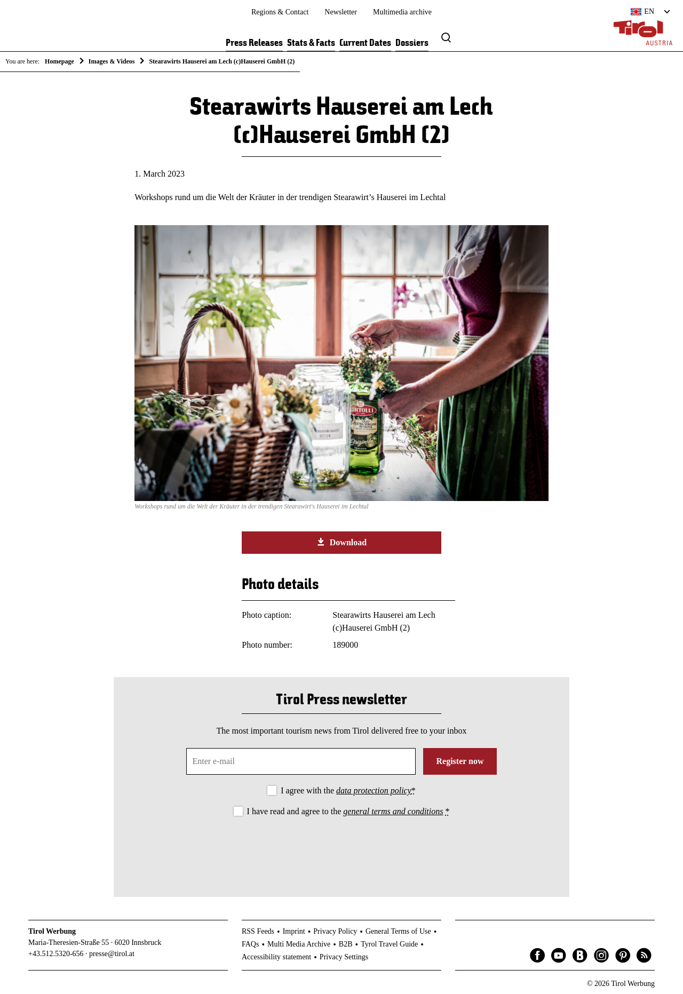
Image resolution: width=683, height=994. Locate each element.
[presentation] (341, 848)
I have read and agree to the (348, 811)
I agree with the (348, 790)
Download (341, 542)
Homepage (59, 61)
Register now (459, 761)
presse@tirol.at (111, 954)
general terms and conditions (393, 811)
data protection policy (373, 790)
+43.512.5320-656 (56, 954)
